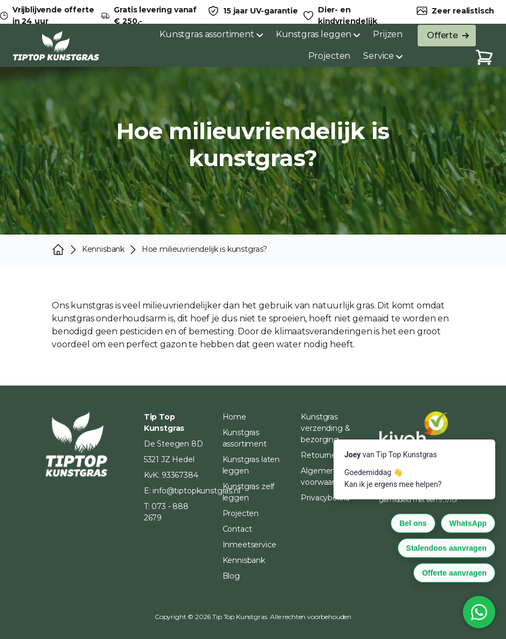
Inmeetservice (249, 544)
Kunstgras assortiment (211, 34)
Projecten (329, 56)
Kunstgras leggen (318, 34)
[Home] (56, 45)
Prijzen (388, 34)
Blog (231, 576)
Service (383, 56)
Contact (237, 529)
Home (234, 417)
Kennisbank (244, 560)
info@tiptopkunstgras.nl (196, 491)
